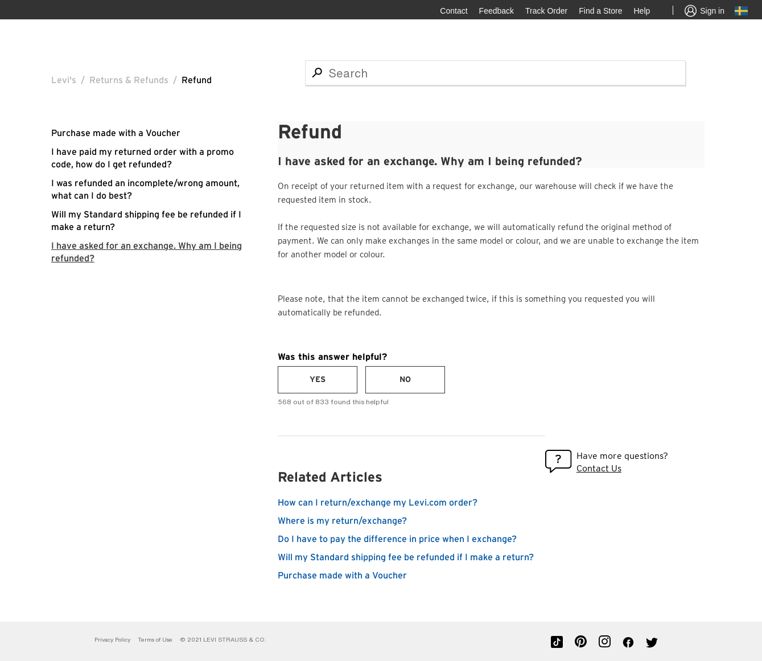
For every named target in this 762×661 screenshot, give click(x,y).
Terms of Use (155, 639)
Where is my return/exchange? (342, 520)
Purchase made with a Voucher (115, 133)
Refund (197, 80)
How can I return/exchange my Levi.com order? (377, 502)
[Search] (495, 72)
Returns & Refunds (128, 80)
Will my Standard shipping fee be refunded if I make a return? (406, 557)
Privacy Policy (112, 639)
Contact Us (598, 468)
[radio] (317, 379)
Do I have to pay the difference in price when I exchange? (397, 539)
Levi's (63, 80)
